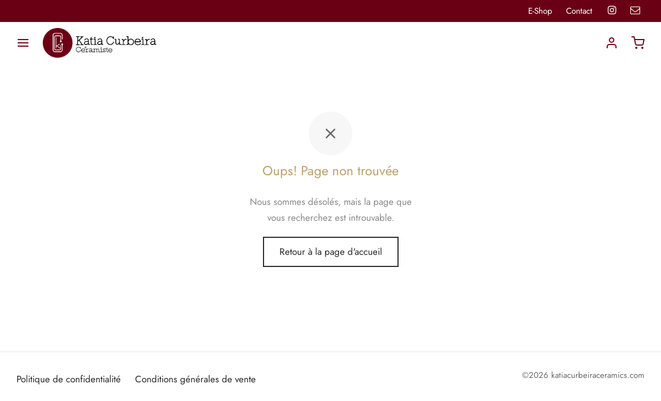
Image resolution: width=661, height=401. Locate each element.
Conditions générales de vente (195, 379)
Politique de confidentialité (68, 379)
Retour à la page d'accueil (330, 251)
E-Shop (540, 11)
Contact (579, 11)
